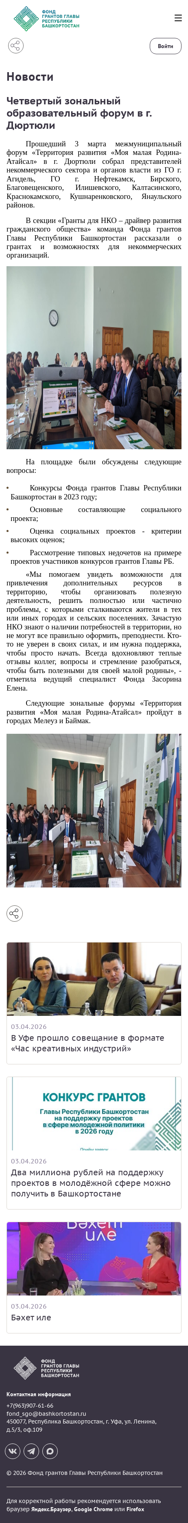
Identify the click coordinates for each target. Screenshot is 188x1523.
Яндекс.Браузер (51, 1509)
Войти (165, 46)
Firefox (135, 1509)
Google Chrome (93, 1509)
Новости (30, 76)
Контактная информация (39, 1394)
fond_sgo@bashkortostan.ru (46, 1413)
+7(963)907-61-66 (30, 1405)
